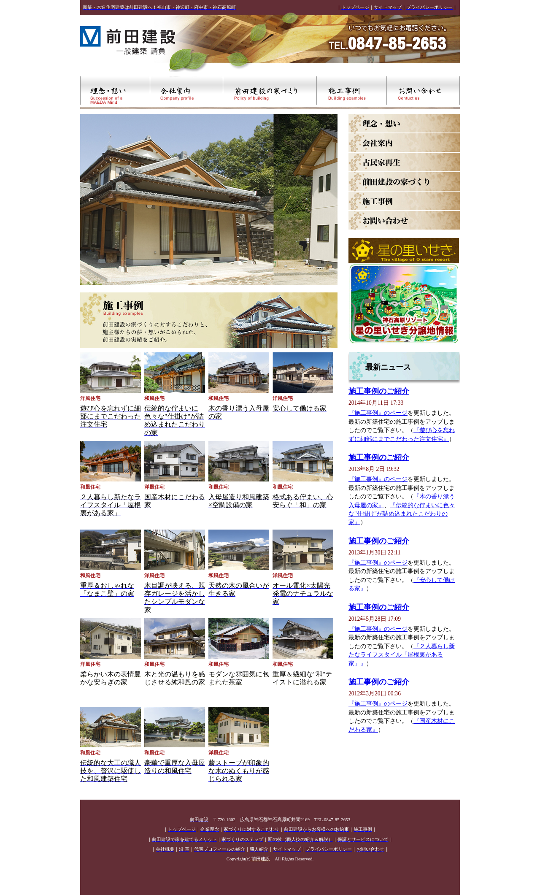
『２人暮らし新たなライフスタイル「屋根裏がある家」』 (401, 655)
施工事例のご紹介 (378, 391)
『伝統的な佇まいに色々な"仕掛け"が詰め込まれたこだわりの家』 (401, 514)
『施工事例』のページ (378, 413)
